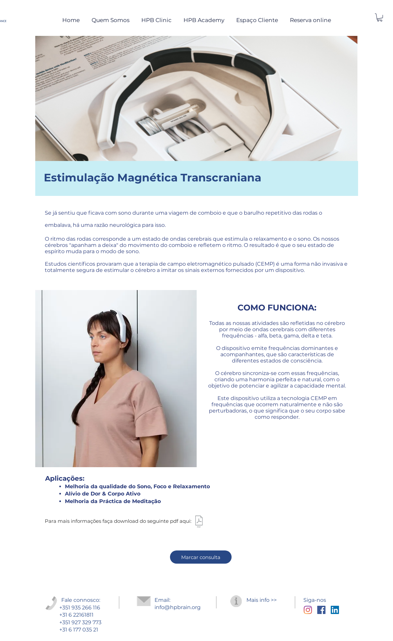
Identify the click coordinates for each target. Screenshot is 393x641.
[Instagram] (308, 610)
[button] (379, 17)
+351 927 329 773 (80, 622)
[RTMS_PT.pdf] (199, 522)
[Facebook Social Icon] (321, 610)
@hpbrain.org (182, 607)
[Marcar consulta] (201, 557)
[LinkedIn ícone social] (335, 610)
